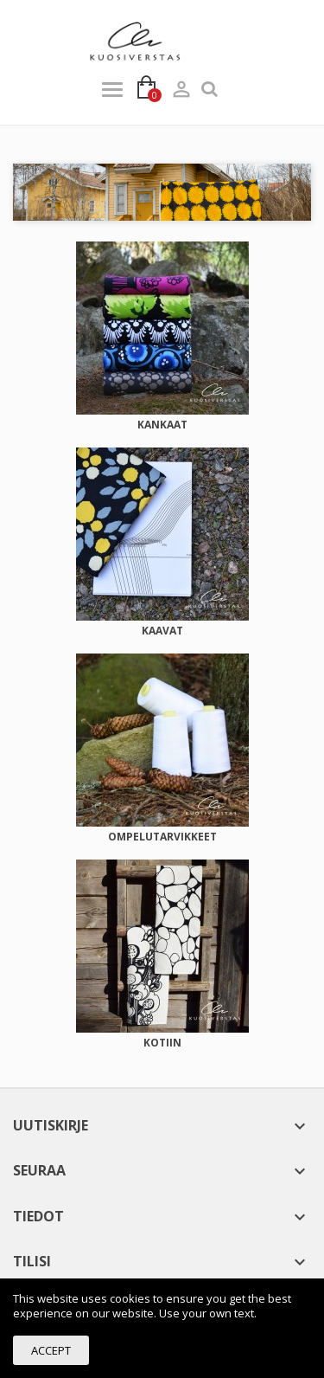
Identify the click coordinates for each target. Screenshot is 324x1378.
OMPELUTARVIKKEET (162, 836)
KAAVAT (162, 630)
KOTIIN (162, 1042)
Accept (51, 1350)
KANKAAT (162, 424)
